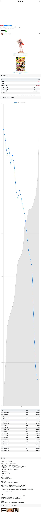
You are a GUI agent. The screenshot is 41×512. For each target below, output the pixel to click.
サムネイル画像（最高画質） (9, 505)
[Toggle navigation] (39, 1)
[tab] (20, 76)
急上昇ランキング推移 (7, 97)
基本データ (4, 76)
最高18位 (2, 25)
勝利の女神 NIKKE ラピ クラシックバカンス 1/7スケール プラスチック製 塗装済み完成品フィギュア (20, 54)
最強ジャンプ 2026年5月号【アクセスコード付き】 (20, 73)
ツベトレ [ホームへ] (21, 1)
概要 (3, 458)
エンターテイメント (8, 25)
